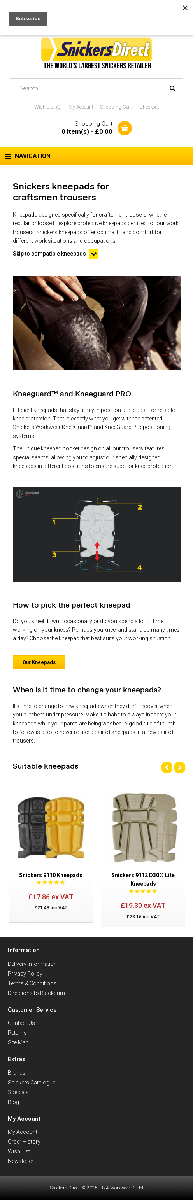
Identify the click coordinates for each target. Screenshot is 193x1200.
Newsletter (20, 1161)
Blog (13, 1102)
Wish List (19, 1151)
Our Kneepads (39, 662)
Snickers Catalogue (31, 1082)
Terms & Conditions (32, 983)
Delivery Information (32, 964)
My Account (80, 107)
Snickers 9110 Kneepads (50, 875)
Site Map (18, 1042)
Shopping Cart (116, 107)
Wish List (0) (48, 107)
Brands (17, 1073)
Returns (17, 1033)
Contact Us (21, 1023)
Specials (18, 1092)
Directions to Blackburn (36, 993)
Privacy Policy (25, 974)
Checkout (149, 107)
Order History (24, 1142)
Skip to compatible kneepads (49, 254)
